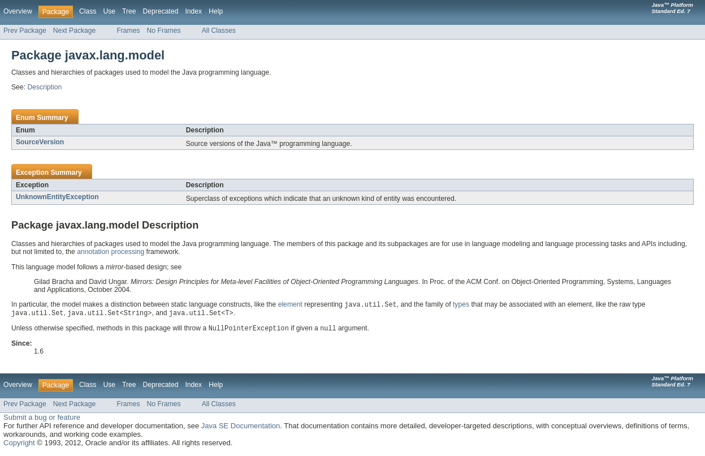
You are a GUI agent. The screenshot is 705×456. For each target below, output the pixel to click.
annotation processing (110, 252)
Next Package (74, 31)
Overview (17, 11)
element (290, 305)
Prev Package (24, 31)
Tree (129, 11)
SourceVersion (40, 142)
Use (109, 11)
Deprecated (161, 11)
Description (44, 87)
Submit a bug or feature (41, 419)
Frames (128, 31)
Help (216, 11)
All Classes (219, 31)
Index (193, 11)
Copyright (19, 444)
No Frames (164, 31)
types (461, 305)
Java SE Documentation (240, 427)
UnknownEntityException (57, 197)
